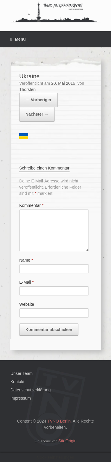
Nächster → (37, 114)
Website (26, 304)
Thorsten (27, 89)
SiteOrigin (67, 440)
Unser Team (21, 373)
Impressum (20, 398)
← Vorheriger (38, 99)
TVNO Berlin (59, 421)
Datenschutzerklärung (30, 390)
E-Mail (26, 282)
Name (26, 260)
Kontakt (17, 381)
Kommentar (31, 205)
